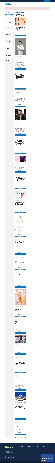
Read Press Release (20, 106)
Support (44, 446)
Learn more (50, 457)
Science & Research (8, 55)
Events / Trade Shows (9, 34)
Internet (7, 46)
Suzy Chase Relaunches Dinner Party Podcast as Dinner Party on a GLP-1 (20, 28)
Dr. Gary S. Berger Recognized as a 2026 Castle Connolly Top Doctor (20, 322)
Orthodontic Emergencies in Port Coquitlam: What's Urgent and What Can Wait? (20, 242)
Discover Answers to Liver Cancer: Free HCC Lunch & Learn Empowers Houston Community (20, 407)
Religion (7, 53)
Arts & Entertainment (8, 22)
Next (23, 437)
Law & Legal (7, 48)
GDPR (51, 458)
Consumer (7, 29)
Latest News (7, 12)
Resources (37, 446)
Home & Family (8, 41)
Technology (7, 60)
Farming (7, 36)
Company (29, 446)
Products (21, 446)
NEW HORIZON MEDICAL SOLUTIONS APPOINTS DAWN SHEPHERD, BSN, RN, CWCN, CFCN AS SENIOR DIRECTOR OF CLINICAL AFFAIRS (20, 142)
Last (26, 437)
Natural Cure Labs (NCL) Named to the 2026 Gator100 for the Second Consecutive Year (20, 203)
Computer (7, 27)
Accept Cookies (43, 460)
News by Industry (8, 14)
